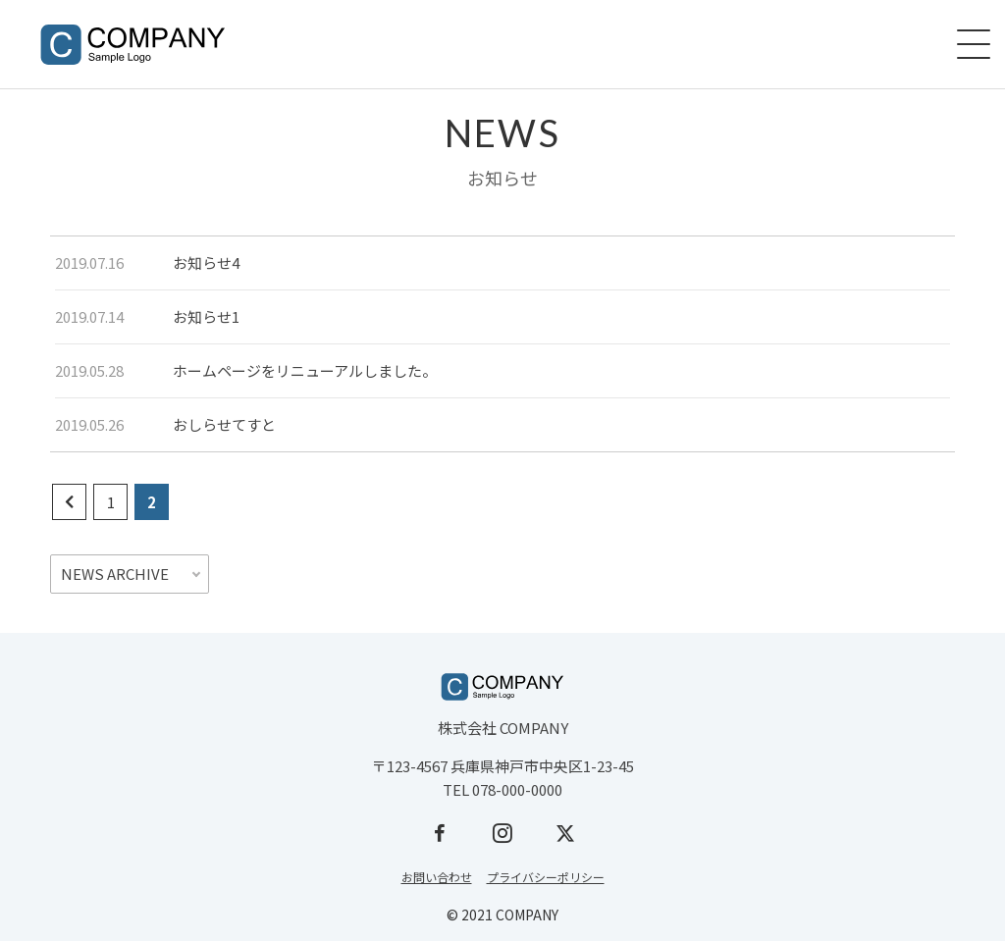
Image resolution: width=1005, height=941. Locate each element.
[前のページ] (69, 502)
